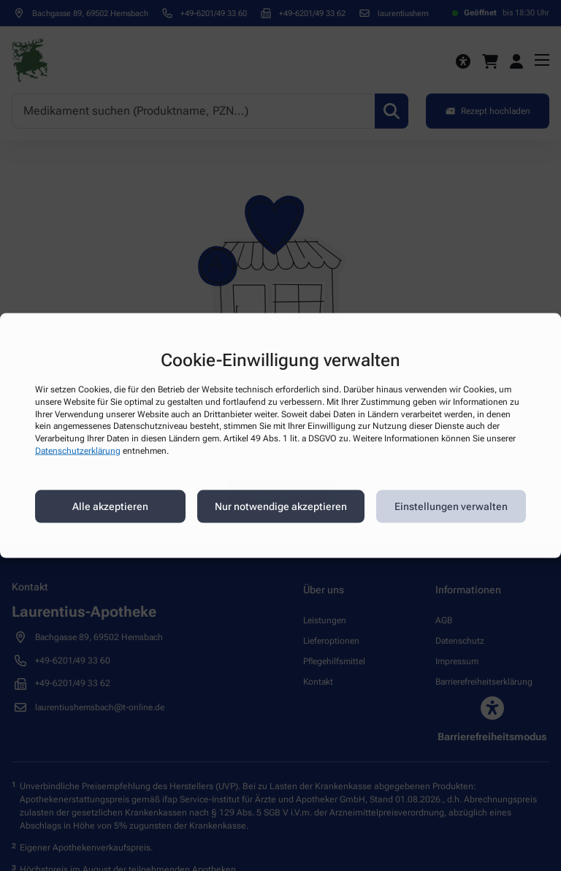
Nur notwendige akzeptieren (281, 506)
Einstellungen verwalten (451, 506)
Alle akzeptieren (110, 506)
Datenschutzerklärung (78, 451)
